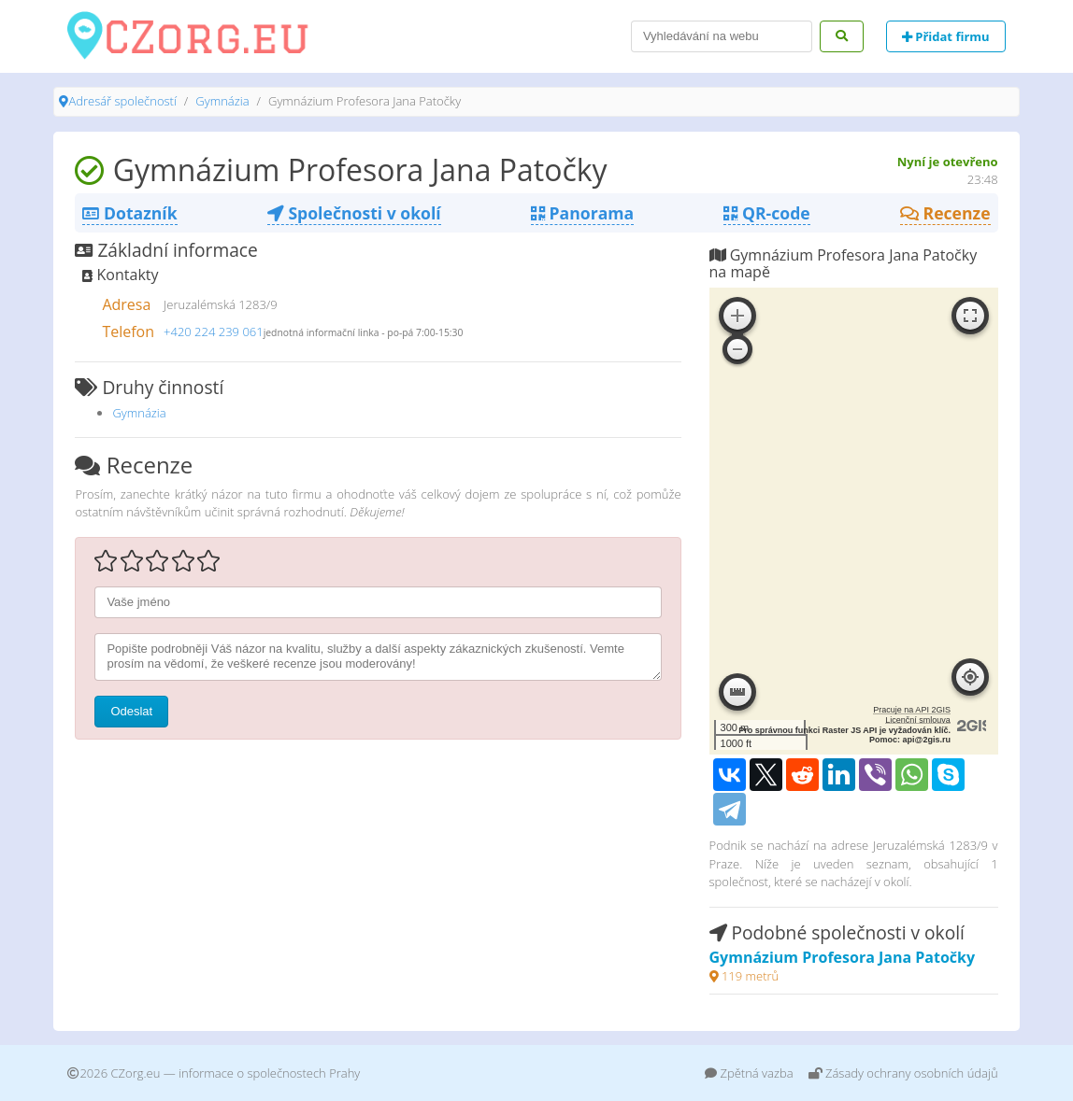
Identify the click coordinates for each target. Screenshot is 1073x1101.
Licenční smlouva (918, 720)
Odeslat (131, 711)
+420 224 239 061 (214, 331)
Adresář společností (122, 100)
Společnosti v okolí (354, 213)
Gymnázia (222, 100)
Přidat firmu (946, 36)
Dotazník (129, 213)
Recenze (945, 213)
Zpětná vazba (749, 1073)
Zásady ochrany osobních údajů (903, 1073)
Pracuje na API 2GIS (912, 709)
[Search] (721, 36)
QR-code (766, 213)
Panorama (582, 213)
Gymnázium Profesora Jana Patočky (842, 957)
